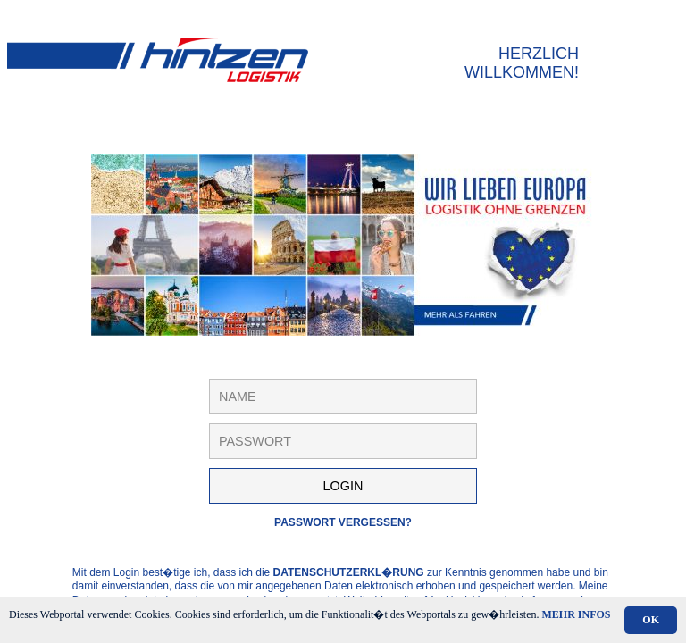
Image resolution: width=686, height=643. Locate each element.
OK (650, 620)
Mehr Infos (576, 614)
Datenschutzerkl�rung (348, 572)
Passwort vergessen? (343, 522)
